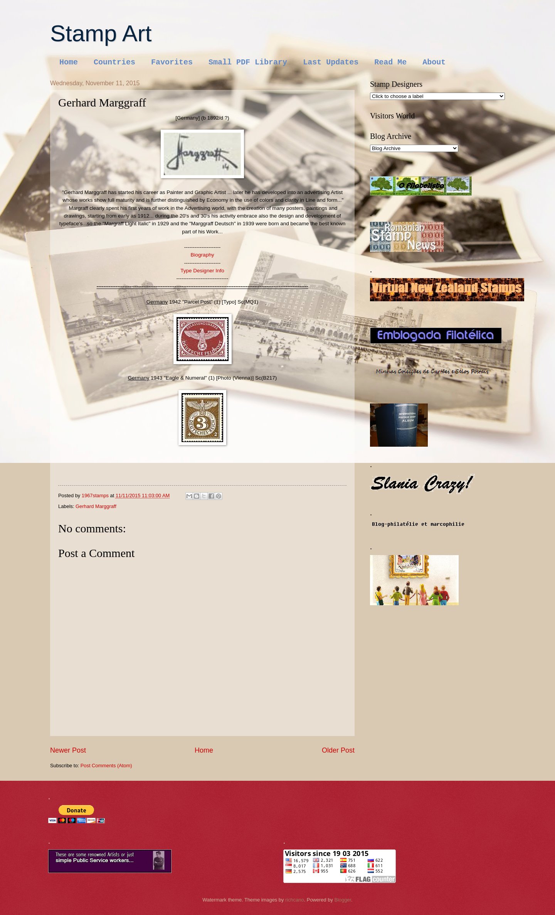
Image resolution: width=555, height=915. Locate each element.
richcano (294, 900)
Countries (114, 62)
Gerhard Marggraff (96, 506)
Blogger (342, 900)
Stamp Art (100, 33)
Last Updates (330, 62)
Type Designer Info (202, 270)
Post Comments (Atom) (106, 765)
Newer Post (68, 750)
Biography (202, 255)
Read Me (390, 62)
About (434, 62)
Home (68, 62)
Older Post (338, 750)
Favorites (172, 62)
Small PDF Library (248, 62)
